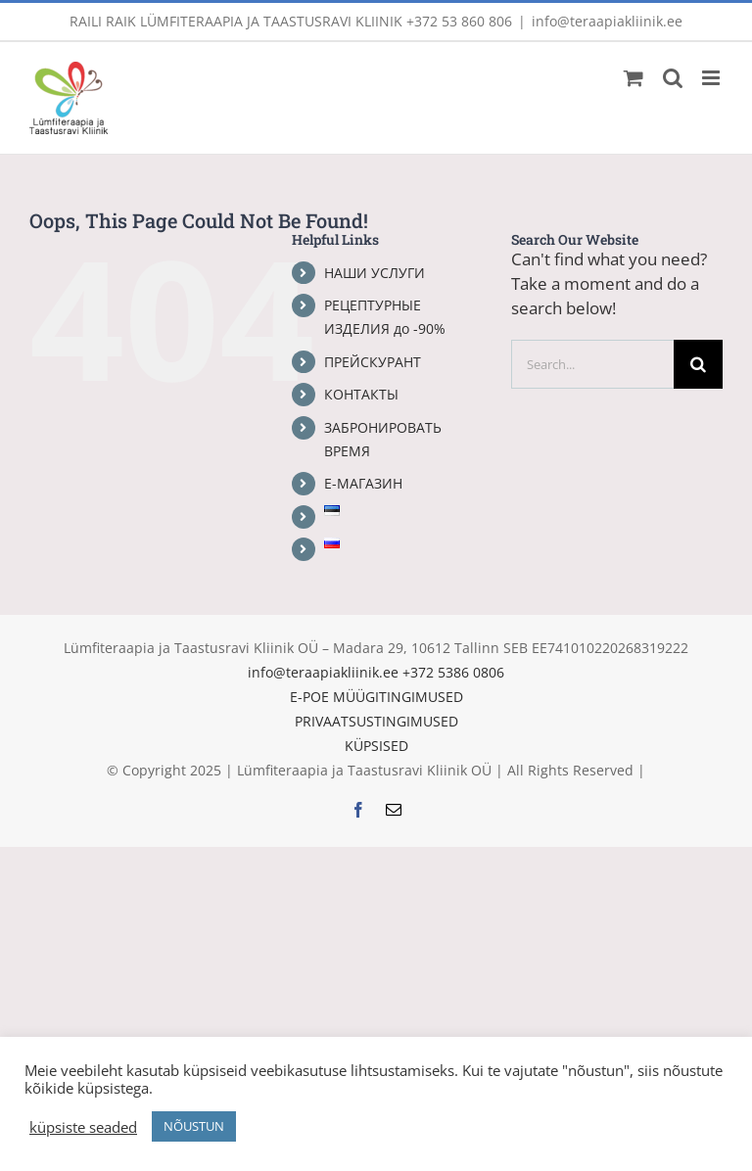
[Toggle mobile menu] (712, 78)
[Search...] (592, 364)
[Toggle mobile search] (672, 78)
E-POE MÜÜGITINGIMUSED (376, 696)
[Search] (698, 364)
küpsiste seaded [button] (83, 1127)
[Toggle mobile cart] (633, 78)
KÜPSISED (376, 745)
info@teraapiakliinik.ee (607, 21)
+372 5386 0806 (453, 672)
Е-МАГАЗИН (363, 483)
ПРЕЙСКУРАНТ (372, 361)
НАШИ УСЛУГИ (374, 272)
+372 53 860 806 (459, 21)
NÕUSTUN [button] (194, 1126)
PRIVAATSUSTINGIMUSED (376, 721)
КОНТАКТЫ (361, 394)
